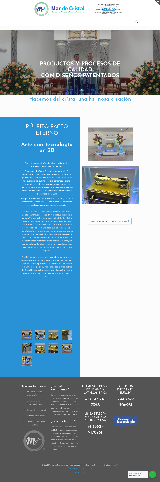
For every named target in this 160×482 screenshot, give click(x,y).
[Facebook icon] (76, 472)
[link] (110, 147)
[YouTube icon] (79, 472)
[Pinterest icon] (81, 472)
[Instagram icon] (84, 472)
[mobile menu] (23, 22)
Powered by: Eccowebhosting (80, 468)
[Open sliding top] (157, 3)
